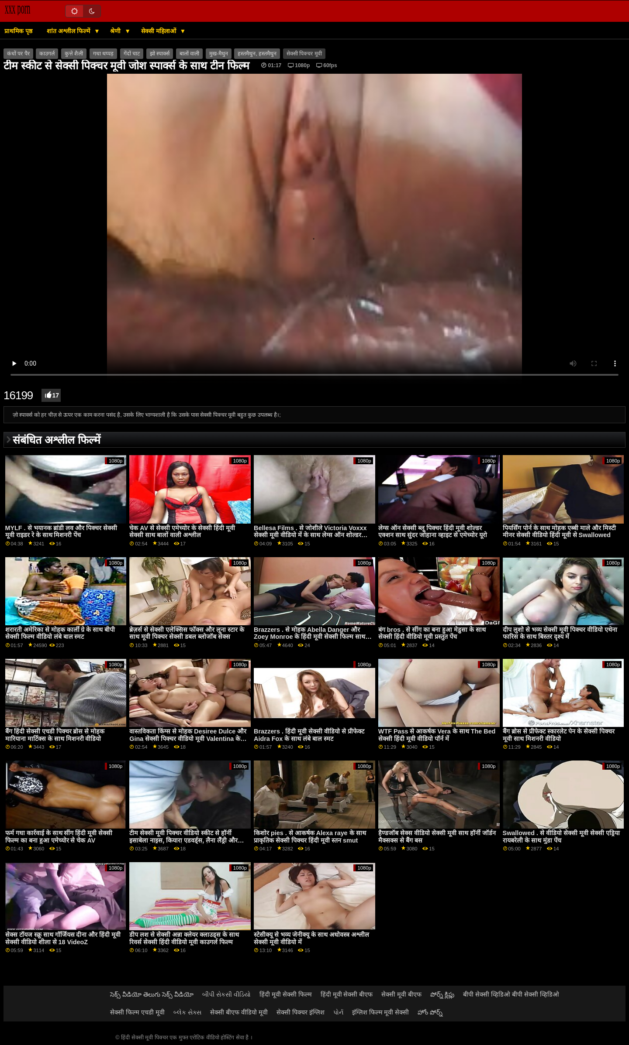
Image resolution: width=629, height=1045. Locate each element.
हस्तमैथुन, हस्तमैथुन (257, 54)
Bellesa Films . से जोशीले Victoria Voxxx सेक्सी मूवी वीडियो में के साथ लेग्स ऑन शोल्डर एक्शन (310, 535)
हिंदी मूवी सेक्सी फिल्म (285, 994)
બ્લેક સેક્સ (187, 1012)
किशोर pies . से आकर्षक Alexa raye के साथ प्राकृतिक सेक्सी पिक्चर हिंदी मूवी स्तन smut (310, 836)
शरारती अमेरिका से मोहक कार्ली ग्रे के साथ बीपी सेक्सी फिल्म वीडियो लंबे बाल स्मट (60, 633)
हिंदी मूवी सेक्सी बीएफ (347, 994)
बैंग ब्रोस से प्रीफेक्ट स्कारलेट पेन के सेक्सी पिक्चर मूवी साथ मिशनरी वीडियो (559, 735)
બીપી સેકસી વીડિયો (226, 994)
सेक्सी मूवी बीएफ (401, 994)
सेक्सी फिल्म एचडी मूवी (137, 1012)
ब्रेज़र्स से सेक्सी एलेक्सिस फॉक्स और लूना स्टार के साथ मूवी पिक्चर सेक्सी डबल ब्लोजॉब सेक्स (186, 633)
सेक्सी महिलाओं (159, 30)
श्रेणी (116, 30)
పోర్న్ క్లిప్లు (442, 994)
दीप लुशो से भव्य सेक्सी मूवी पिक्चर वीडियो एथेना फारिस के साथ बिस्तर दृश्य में (560, 633)
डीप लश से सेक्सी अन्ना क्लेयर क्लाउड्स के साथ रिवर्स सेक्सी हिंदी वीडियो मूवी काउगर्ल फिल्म (184, 938)
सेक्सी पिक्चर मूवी (304, 54)
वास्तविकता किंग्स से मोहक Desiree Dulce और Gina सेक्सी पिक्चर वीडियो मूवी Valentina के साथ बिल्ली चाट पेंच (187, 738)
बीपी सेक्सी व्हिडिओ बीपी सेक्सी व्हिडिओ (511, 994)
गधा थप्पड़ (103, 54)
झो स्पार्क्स (159, 54)
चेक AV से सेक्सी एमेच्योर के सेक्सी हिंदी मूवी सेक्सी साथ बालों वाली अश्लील (182, 531)
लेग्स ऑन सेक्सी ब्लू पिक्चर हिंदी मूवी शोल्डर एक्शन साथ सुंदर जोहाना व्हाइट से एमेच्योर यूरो (432, 531)
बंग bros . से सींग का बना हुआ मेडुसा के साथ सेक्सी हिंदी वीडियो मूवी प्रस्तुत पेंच (432, 633)
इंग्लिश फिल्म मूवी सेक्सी (380, 1012)
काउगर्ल (47, 54)
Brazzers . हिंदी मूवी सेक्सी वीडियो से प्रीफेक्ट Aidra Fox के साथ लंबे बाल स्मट (309, 735)
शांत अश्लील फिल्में (69, 30)
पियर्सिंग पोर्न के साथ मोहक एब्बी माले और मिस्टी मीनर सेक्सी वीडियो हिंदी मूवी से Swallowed (559, 531)
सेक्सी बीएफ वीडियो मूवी (239, 1012)
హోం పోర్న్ (430, 1012)
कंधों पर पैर (18, 54)
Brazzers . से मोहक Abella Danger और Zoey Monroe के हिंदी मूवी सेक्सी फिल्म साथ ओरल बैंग (309, 637)
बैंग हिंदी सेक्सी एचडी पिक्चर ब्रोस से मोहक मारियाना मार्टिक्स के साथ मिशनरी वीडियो (55, 735)
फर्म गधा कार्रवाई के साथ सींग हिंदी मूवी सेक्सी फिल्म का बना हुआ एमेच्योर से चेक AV (59, 836)
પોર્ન (338, 1012)
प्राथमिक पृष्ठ (18, 30)
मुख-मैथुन (218, 54)
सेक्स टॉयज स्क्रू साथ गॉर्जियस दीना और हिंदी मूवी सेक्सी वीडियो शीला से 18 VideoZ (63, 938)
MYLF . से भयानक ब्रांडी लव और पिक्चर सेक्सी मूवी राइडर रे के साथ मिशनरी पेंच (61, 531)
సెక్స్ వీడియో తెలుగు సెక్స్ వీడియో (152, 994)
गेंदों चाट (132, 54)
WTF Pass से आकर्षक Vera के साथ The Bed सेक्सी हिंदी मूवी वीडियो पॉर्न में (437, 735)
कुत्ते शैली (74, 54)
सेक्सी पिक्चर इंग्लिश (300, 1012)
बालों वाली (189, 54)
